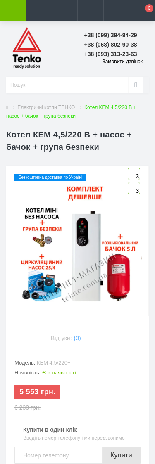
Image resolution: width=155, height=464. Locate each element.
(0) (77, 338)
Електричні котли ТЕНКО (46, 107)
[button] (64, 10)
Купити (121, 455)
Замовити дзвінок (122, 61)
